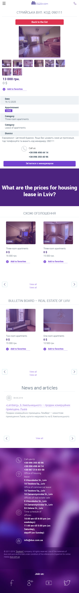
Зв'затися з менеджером (39, 163)
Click (4, 4)
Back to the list (40, 22)
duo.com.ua (15, 556)
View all (33, 284)
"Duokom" (20, 551)
